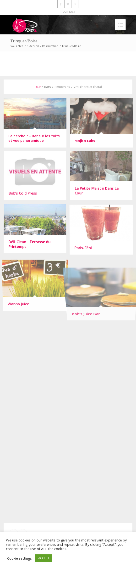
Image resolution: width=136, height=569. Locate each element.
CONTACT (69, 11)
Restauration (50, 46)
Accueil (34, 46)
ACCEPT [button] (43, 558)
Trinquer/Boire (24, 41)
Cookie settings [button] (19, 558)
